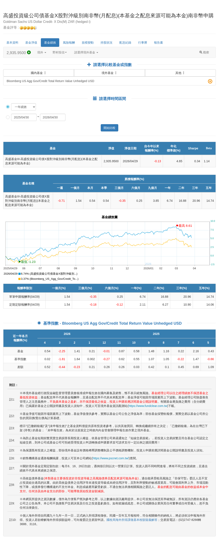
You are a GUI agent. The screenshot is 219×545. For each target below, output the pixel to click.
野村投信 (60, 52)
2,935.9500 (19, 52)
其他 (180, 73)
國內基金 (39, 72)
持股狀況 (106, 42)
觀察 (204, 52)
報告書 (158, 42)
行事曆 (142, 42)
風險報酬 (69, 42)
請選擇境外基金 (86, 52)
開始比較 (109, 128)
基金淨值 (31, 42)
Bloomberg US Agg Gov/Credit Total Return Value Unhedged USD (109, 81)
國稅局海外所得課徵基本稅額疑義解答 (132, 519)
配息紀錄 (125, 42)
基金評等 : (20, 27)
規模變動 (88, 42)
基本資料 (12, 42)
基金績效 (50, 42)
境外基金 (109, 73)
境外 (41, 52)
